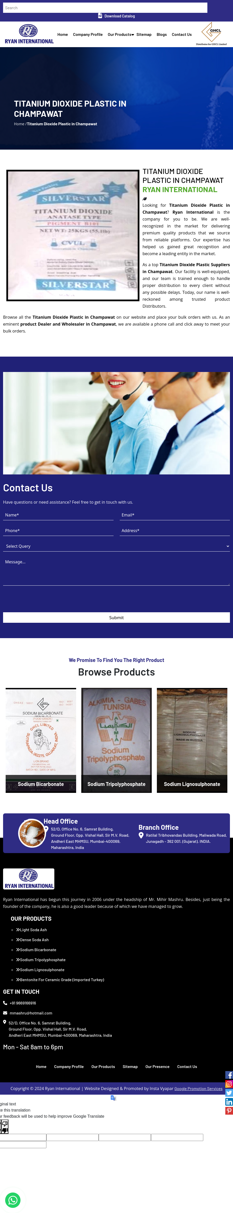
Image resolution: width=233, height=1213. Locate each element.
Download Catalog (116, 16)
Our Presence (157, 1066)
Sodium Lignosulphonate (40, 969)
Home (62, 34)
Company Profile (88, 34)
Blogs (162, 34)
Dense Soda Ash (32, 939)
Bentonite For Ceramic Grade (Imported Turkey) (60, 979)
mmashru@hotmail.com (27, 1012)
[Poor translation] (4, 1126)
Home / (20, 123)
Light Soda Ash (31, 929)
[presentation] (42, 602)
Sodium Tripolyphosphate (41, 959)
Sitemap (144, 34)
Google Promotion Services (199, 1088)
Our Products (119, 34)
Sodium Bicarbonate (36, 949)
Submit (116, 617)
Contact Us (182, 34)
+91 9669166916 (19, 1002)
